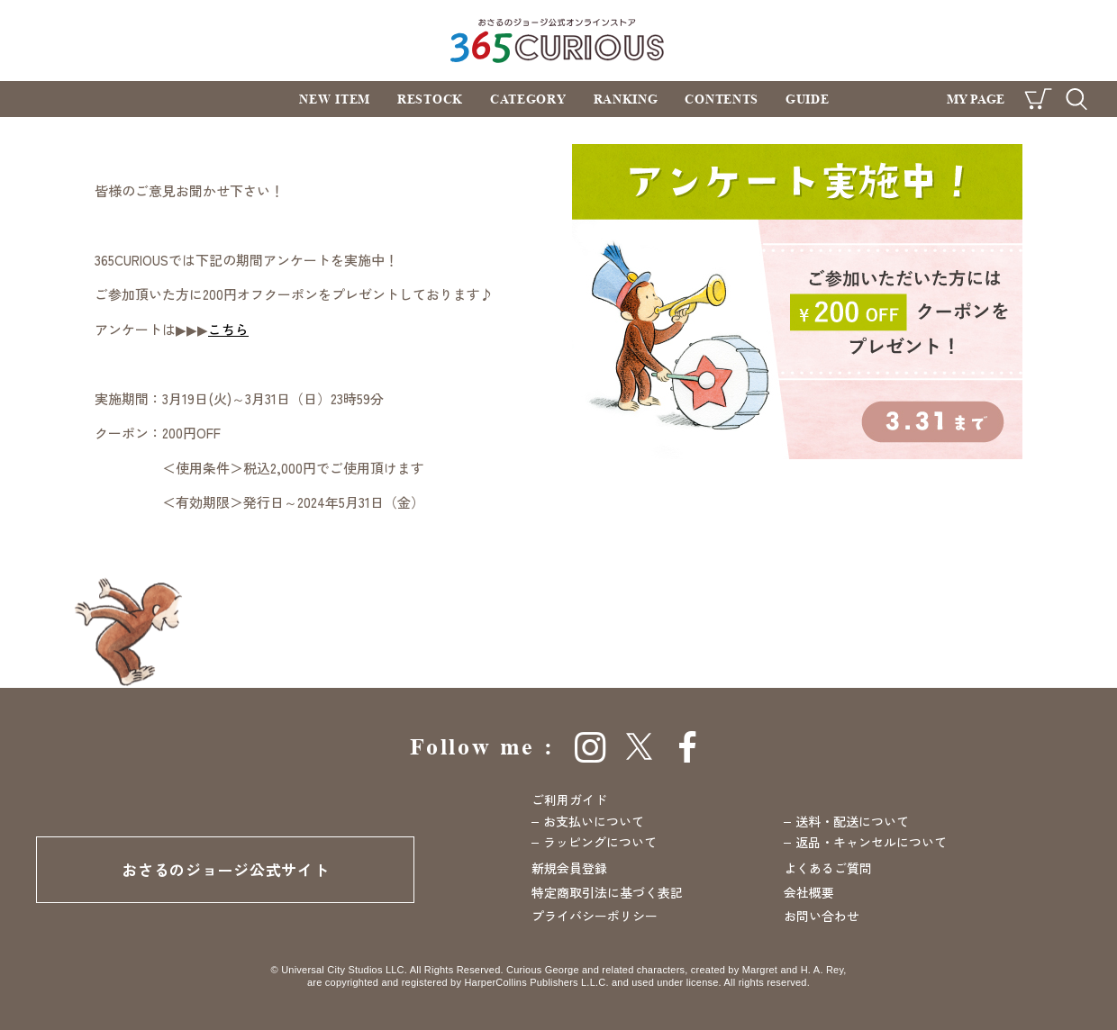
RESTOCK (430, 98)
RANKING (626, 98)
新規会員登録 (569, 868)
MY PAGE (975, 98)
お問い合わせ (821, 916)
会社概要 (809, 892)
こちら (228, 329)
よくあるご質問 (828, 868)
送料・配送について (852, 821)
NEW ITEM (334, 98)
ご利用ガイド (569, 800)
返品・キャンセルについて (871, 842)
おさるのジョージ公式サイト (225, 869)
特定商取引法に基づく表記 (607, 892)
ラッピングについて (600, 842)
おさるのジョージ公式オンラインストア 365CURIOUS (559, 40)
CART (1038, 99)
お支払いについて (593, 821)
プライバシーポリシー (594, 916)
